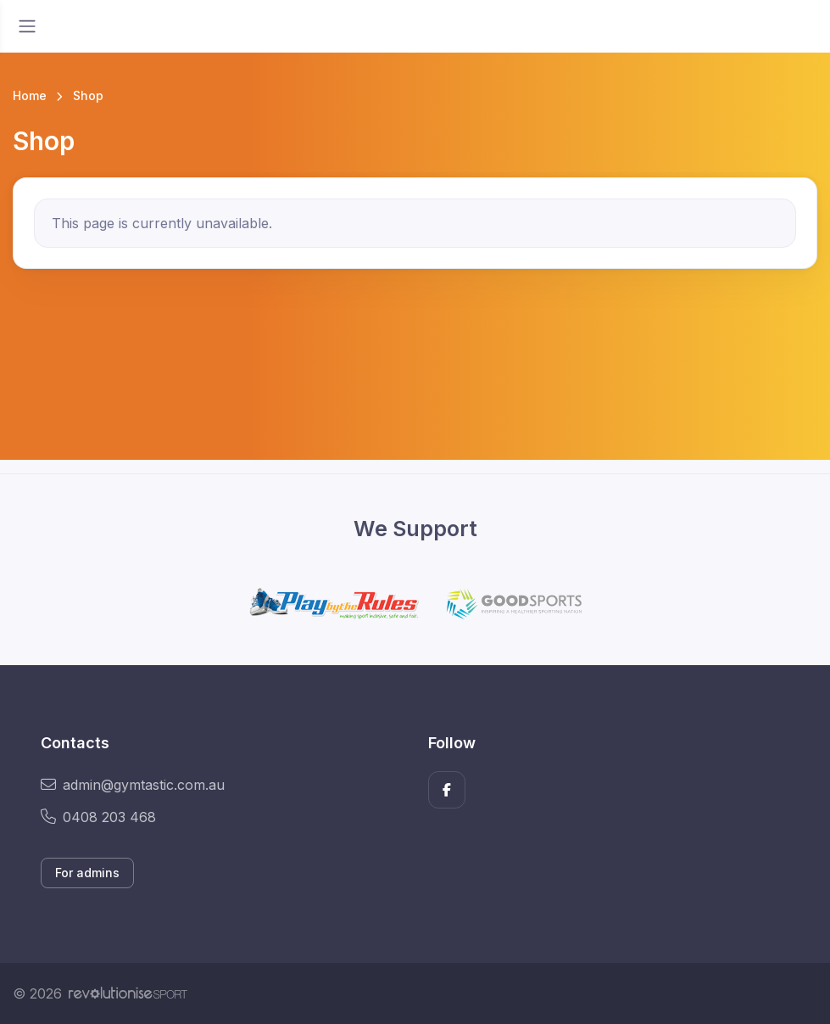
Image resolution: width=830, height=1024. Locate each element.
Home (30, 95)
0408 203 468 (98, 817)
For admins (87, 872)
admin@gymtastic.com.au (133, 784)
